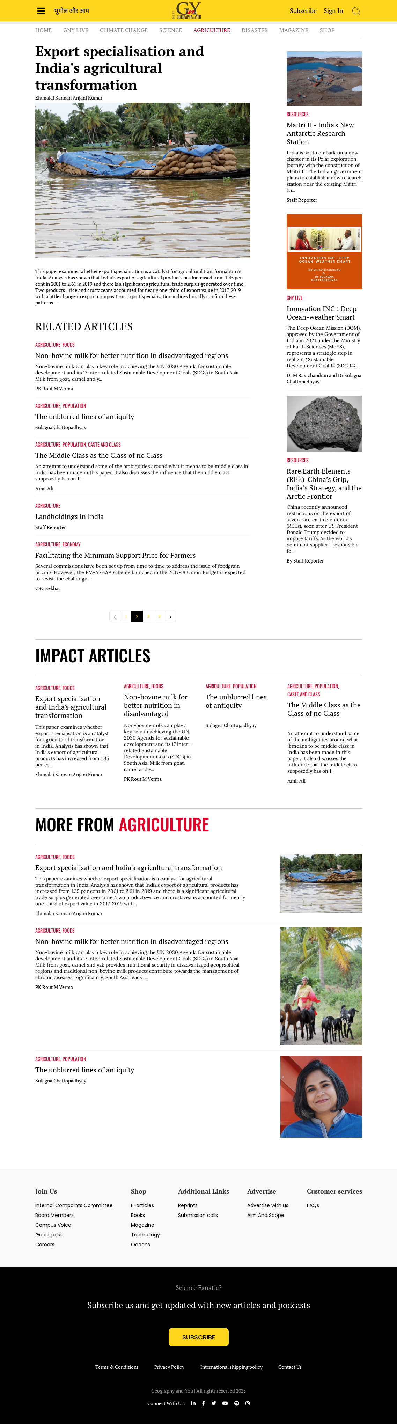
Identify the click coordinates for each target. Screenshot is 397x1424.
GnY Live (75, 30)
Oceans (140, 1244)
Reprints (188, 1205)
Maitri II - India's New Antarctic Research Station (320, 133)
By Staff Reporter (305, 561)
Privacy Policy (169, 1367)
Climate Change (124, 30)
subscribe (198, 1337)
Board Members (54, 1215)
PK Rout (44, 389)
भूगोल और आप (71, 10)
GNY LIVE (295, 298)
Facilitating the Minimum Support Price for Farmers (115, 555)
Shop (327, 30)
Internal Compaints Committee (74, 1205)
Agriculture (211, 30)
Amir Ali (44, 488)
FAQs (313, 1205)
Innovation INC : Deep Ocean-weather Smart (321, 312)
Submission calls (198, 1215)
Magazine (293, 30)
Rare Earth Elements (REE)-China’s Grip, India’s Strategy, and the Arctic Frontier (324, 483)
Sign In (333, 10)
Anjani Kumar (87, 98)
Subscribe (303, 10)
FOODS (69, 345)
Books (138, 1215)
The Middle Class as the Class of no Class (99, 455)
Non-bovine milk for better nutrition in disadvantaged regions (131, 355)
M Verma (63, 389)
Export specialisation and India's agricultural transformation (119, 68)
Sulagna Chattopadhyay (60, 427)
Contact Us (290, 1367)
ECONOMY (72, 544)
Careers (44, 1244)
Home (43, 30)
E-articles (142, 1205)
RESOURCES (298, 114)
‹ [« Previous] (115, 616)
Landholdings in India (69, 516)
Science (170, 30)
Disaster (255, 30)
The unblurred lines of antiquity (84, 416)
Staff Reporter (50, 527)
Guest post (48, 1235)
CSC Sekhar (47, 588)
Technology (145, 1235)
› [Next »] (170, 616)
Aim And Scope (265, 1215)
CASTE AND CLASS (104, 444)
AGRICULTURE (47, 345)
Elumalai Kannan (53, 98)
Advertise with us (267, 1205)
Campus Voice (53, 1225)
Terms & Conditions (117, 1367)
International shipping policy (231, 1367)
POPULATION (74, 406)
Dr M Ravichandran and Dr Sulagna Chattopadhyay (324, 378)
